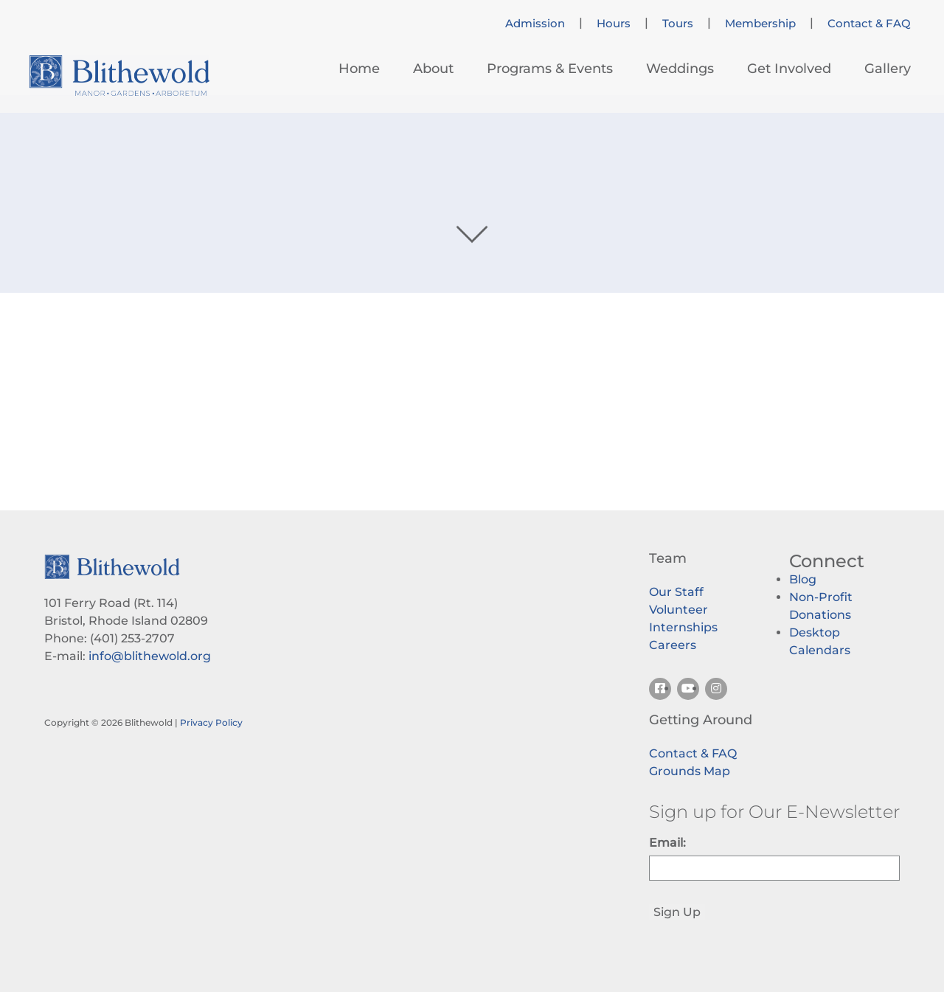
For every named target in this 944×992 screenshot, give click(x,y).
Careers (672, 645)
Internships (683, 627)
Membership (760, 23)
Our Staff (676, 592)
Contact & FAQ (869, 23)
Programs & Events (550, 68)
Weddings (680, 68)
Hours (614, 23)
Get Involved (789, 68)
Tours (677, 23)
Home (359, 68)
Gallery (887, 68)
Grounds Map (689, 771)
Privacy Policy (211, 722)
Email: (667, 843)
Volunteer (678, 610)
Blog (802, 579)
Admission (535, 23)
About (433, 68)
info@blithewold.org (149, 656)
